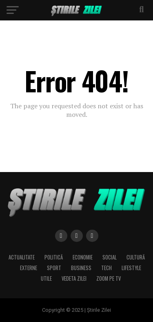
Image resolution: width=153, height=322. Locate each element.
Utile (46, 278)
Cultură (135, 257)
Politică (53, 257)
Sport (54, 268)
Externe (28, 268)
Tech (106, 268)
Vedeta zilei (74, 278)
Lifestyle (131, 268)
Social (109, 257)
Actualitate (22, 257)
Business (81, 268)
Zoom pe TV (108, 278)
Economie (83, 257)
